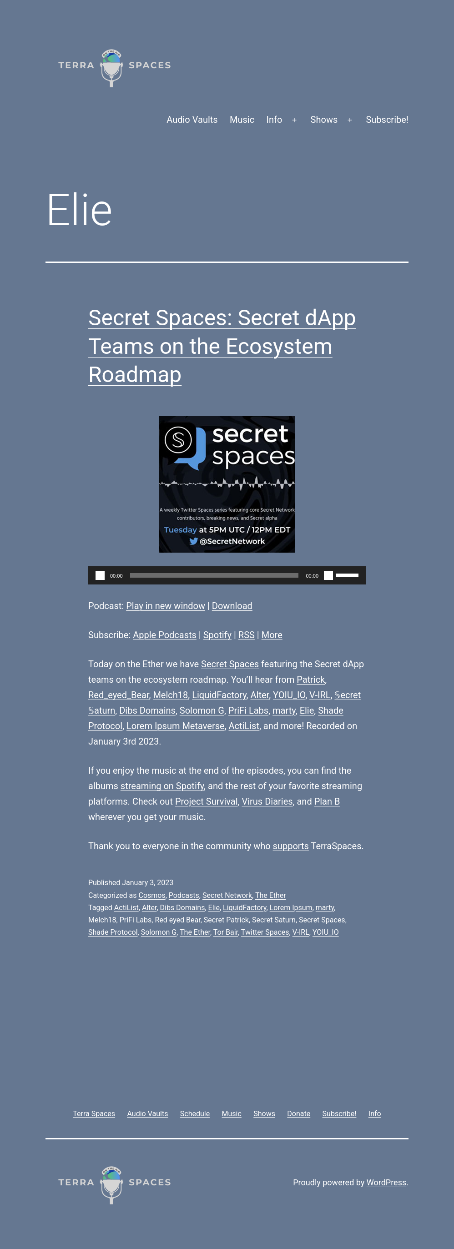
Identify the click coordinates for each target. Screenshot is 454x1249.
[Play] (100, 575)
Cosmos (151, 895)
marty (284, 710)
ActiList (244, 725)
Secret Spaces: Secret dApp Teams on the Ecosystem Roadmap (222, 346)
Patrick (311, 679)
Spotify (217, 635)
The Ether (270, 895)
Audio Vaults (191, 119)
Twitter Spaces (265, 932)
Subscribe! (387, 119)
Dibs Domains (147, 710)
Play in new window (165, 605)
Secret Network (227, 895)
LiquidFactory (219, 695)
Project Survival (206, 801)
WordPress (386, 1182)
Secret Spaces (230, 664)
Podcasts (184, 895)
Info (274, 119)
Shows (324, 119)
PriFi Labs (248, 710)
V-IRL (319, 695)
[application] (227, 575)
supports (291, 846)
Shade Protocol (113, 932)
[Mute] (328, 575)
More (272, 635)
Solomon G (202, 710)
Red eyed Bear (177, 920)
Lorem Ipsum (291, 907)
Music (242, 119)
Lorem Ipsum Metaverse (175, 725)
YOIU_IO (289, 695)
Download (232, 605)
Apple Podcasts (165, 635)
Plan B (327, 801)
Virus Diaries (267, 801)
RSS (246, 635)
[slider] (214, 575)
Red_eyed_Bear (118, 695)
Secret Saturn (274, 920)
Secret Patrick (226, 920)
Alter (259, 695)
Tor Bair (225, 932)
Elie (307, 710)
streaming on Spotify (162, 786)
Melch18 (170, 695)
